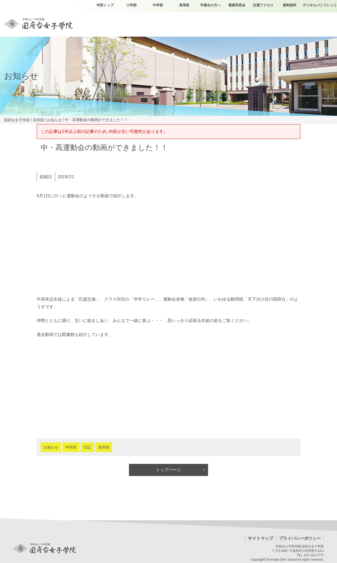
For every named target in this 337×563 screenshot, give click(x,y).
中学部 (70, 447)
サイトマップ (260, 538)
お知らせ (51, 447)
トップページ (168, 470)
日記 (87, 447)
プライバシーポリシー (300, 538)
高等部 (103, 447)
